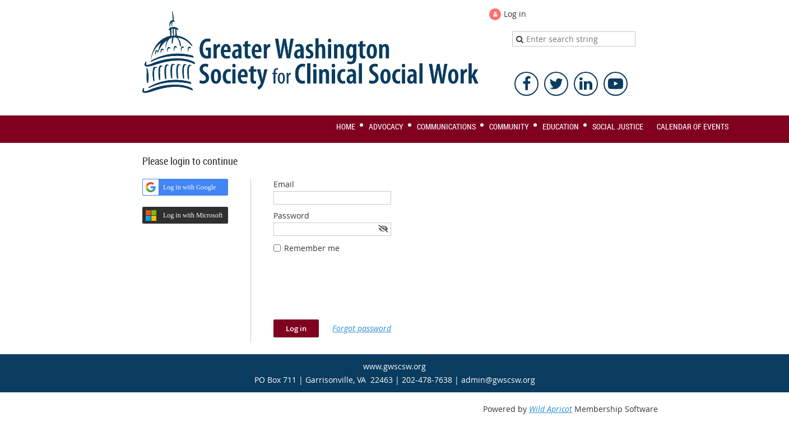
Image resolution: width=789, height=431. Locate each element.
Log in (515, 13)
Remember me (312, 248)
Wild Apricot (550, 409)
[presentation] (358, 292)
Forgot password (361, 328)
